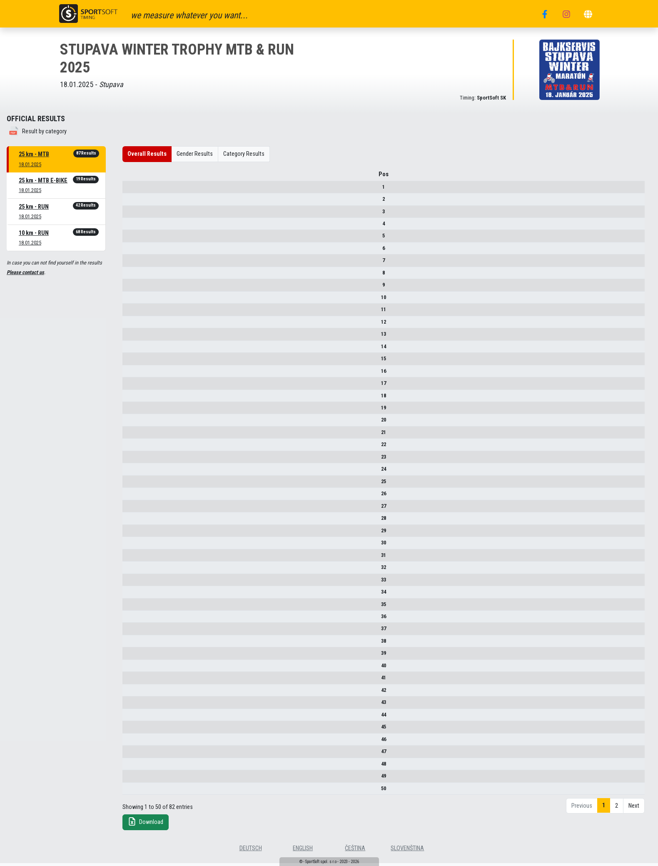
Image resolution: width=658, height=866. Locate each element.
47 (138, 754)
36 (138, 619)
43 (138, 705)
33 (138, 582)
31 (138, 558)
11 (138, 312)
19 (138, 410)
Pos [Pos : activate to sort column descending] (138, 177)
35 (138, 607)
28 (138, 521)
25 (138, 484)
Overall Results (147, 153)
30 (138, 545)
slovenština (407, 851)
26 (138, 496)
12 (138, 325)
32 (138, 570)
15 (138, 361)
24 (138, 472)
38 (138, 644)
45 (138, 729)
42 (138, 693)
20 (138, 423)
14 (138, 349)
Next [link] (633, 808)
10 (138, 300)
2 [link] (616, 808)
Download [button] (145, 824)
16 (138, 374)
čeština (355, 851)
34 (138, 594)
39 (138, 656)
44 (138, 717)
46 (138, 742)
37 (138, 632)
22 (138, 447)
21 (138, 435)
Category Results (243, 153)
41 (138, 680)
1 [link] (603, 808)
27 (138, 509)
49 (138, 779)
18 (138, 398)
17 (138, 386)
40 (138, 668)
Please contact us (25, 272)
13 (138, 337)
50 (138, 791)
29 (138, 533)
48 (138, 767)
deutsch (250, 851)
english (303, 851)
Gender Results (195, 153)
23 (138, 460)
